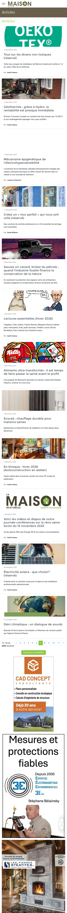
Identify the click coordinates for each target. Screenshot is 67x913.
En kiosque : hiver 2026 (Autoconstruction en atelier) (26, 468)
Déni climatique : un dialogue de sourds (33, 624)
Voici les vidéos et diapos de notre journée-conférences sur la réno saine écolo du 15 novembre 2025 (32, 522)
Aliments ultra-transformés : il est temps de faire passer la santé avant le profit (33, 372)
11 (59, 643)
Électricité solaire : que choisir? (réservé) (27, 573)
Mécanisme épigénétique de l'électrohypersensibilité (25, 161)
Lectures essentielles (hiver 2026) (28, 318)
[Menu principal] (3, 3)
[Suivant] (63, 643)
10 (53, 643)
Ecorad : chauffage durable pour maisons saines (27, 420)
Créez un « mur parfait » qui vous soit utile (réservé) (31, 216)
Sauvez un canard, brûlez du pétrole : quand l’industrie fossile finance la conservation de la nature (31, 270)
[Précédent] (16, 643)
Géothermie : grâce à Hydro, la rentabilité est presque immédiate (29, 108)
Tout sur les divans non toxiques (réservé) (27, 56)
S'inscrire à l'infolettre (33, 652)
